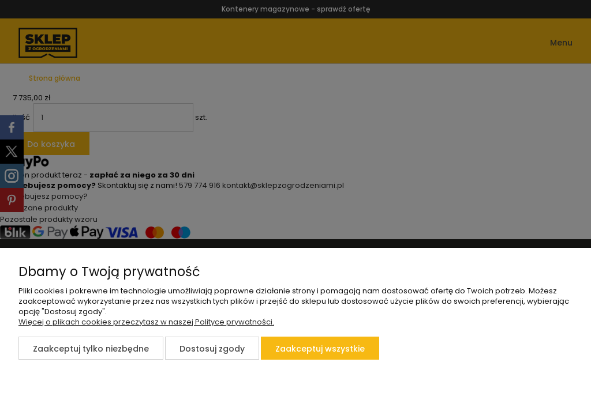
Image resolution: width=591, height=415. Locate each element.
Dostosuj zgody (212, 348)
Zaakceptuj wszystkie (320, 348)
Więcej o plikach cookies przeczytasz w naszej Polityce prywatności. (146, 321)
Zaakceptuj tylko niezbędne (91, 348)
